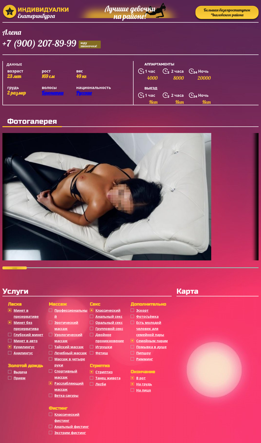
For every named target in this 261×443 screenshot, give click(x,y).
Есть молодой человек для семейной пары (150, 328)
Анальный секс (108, 316)
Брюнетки (52, 93)
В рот (141, 378)
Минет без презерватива (26, 325)
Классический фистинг (66, 417)
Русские (84, 93)
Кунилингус (24, 347)
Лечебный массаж (70, 353)
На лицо (143, 390)
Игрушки (103, 347)
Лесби (100, 384)
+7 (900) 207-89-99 (51, 44)
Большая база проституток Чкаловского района (227, 12)
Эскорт (142, 310)
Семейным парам (152, 340)
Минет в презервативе (26, 313)
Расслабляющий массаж (69, 386)
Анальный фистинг (71, 426)
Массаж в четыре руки (69, 362)
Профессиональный (70, 313)
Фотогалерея (32, 121)
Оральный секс (109, 322)
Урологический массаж (68, 337)
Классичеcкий (107, 310)
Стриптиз (104, 372)
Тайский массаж (69, 347)
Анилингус (23, 353)
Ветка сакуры (66, 395)
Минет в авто (26, 340)
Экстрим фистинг (70, 432)
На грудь (144, 384)
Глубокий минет (28, 334)
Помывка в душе (151, 347)
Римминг (144, 359)
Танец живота (107, 378)
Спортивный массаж (65, 374)
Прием (19, 378)
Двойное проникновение (109, 337)
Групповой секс (109, 328)
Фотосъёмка (147, 316)
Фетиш (101, 353)
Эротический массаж (66, 325)
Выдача (20, 372)
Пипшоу (143, 353)
